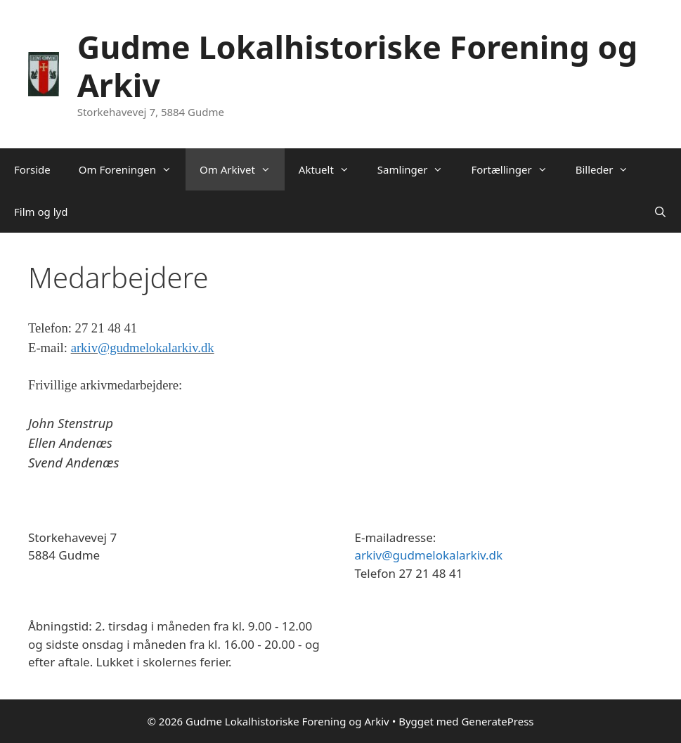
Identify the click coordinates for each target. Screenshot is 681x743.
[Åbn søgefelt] (660, 211)
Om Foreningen (132, 169)
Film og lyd (40, 212)
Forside (32, 169)
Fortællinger (516, 169)
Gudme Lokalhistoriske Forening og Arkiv (357, 65)
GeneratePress (497, 721)
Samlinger (417, 169)
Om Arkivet (242, 169)
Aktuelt (331, 169)
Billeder (609, 169)
